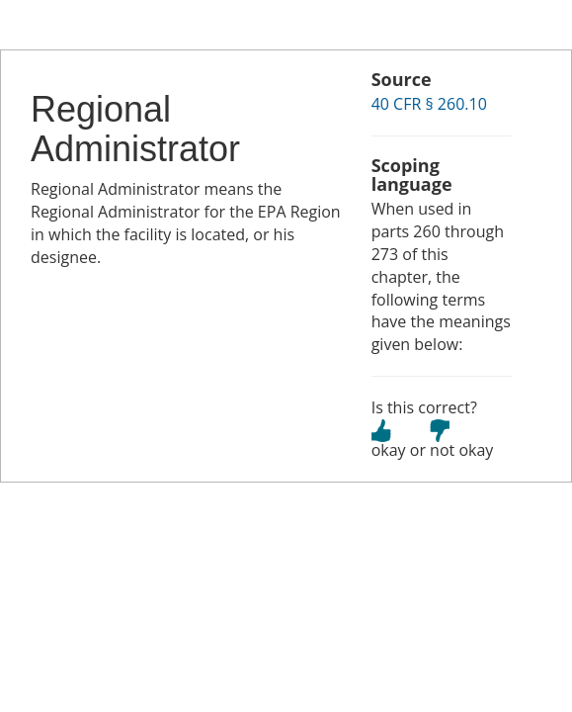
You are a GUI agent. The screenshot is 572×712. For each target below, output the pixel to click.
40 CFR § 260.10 (429, 104)
